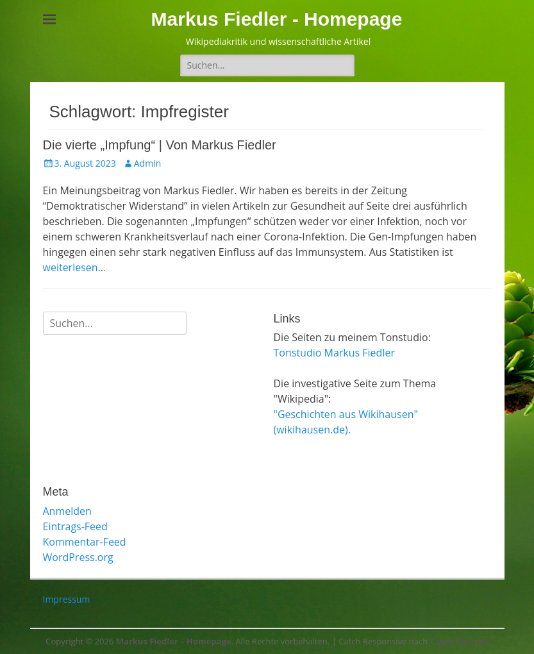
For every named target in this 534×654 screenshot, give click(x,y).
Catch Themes (459, 641)
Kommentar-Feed (84, 542)
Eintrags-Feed (75, 526)
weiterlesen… (74, 267)
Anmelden (67, 511)
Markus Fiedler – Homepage (173, 641)
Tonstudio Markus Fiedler (334, 353)
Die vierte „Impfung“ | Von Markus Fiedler (159, 145)
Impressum (66, 599)
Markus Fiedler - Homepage (277, 18)
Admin (148, 163)
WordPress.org (78, 557)
